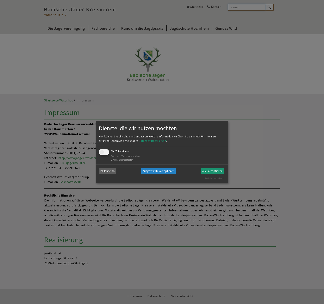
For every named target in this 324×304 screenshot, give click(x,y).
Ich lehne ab (107, 171)
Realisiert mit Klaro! (214, 178)
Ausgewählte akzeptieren (158, 171)
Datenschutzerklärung (152, 141)
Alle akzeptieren (212, 171)
